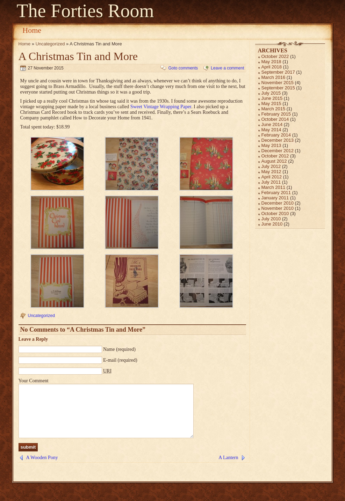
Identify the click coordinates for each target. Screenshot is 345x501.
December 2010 (277, 203)
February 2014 (276, 135)
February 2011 (276, 192)
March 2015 (273, 108)
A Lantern (228, 468)
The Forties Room (85, 10)
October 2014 (275, 119)
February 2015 (276, 114)
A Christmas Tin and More (78, 56)
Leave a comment (227, 68)
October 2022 (275, 56)
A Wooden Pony (42, 468)
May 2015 (271, 103)
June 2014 (272, 124)
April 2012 (271, 176)
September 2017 (278, 72)
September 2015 (278, 87)
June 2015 (272, 98)
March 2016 (273, 77)
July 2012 (271, 166)
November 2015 (277, 82)
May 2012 (271, 171)
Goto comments (183, 68)
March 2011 (273, 187)
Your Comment (34, 380)
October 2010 (275, 213)
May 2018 (271, 61)
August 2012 (274, 161)
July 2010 (271, 218)
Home (31, 30)
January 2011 (275, 197)
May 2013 (271, 145)
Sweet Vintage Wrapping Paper (160, 106)
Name (109, 349)
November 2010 (277, 208)
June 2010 (272, 224)
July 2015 (271, 93)
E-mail (109, 360)
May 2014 (271, 129)
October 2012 (275, 156)
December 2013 (277, 140)
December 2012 (277, 150)
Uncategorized (50, 43)
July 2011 (271, 182)
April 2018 (271, 66)
